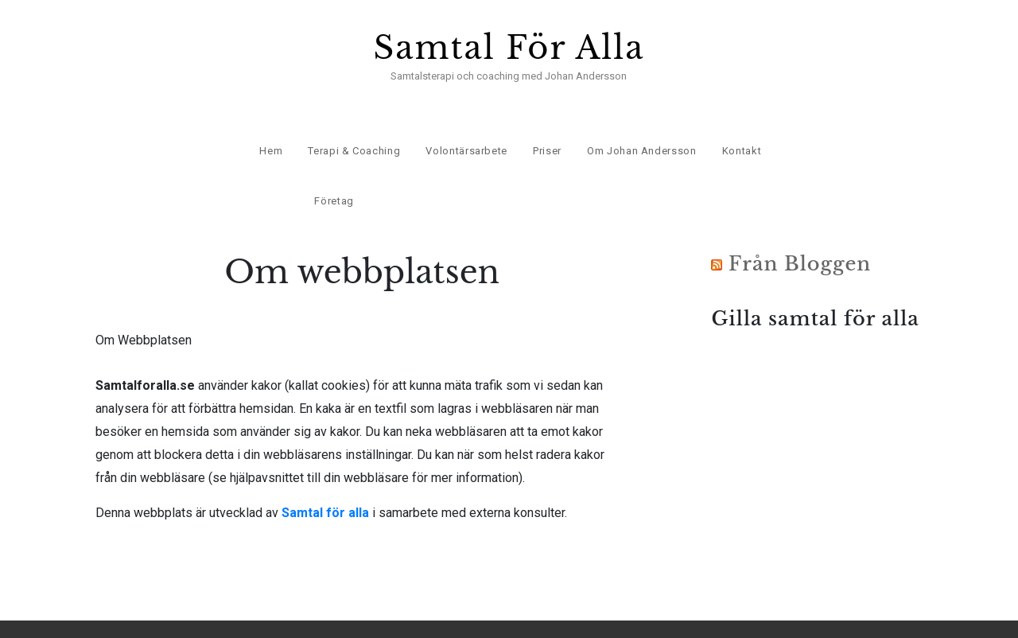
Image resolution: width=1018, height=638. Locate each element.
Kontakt (740, 128)
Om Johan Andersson (640, 128)
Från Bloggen (800, 232)
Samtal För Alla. (193, 613)
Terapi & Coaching (352, 128)
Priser (545, 128)
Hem (270, 128)
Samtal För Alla (509, 48)
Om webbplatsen (849, 613)
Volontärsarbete (466, 128)
